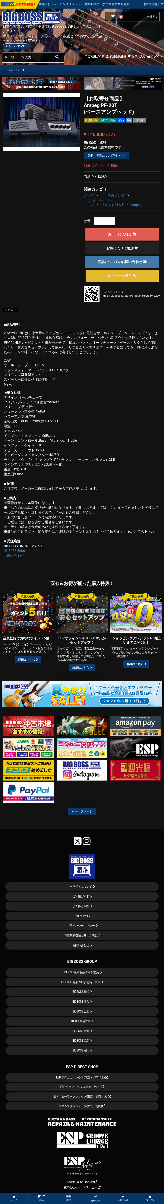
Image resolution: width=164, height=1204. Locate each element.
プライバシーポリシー (81, 925)
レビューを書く (122, 276)
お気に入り (136, 56)
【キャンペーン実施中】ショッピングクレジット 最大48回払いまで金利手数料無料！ (91, 4)
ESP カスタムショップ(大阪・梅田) (82, 1106)
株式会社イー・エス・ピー (82, 1187)
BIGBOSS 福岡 (80, 1050)
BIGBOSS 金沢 (80, 1011)
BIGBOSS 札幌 (80, 991)
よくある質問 (80, 906)
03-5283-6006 (14, 551)
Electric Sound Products (82, 1182)
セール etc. (96, 1198)
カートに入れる (122, 234)
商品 (41, 1198)
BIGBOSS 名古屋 (81, 1021)
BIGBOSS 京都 (80, 1031)
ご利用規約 (81, 916)
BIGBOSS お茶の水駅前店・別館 (80, 982)
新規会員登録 (115, 56)
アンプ (89, 195)
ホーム (14, 1198)
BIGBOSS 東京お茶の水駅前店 (81, 972)
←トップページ (82, 811)
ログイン (154, 56)
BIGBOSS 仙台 (80, 1001)
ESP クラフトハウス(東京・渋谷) (82, 1087)
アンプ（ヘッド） (99, 200)
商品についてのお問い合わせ (122, 262)
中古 (68, 1198)
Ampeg (136, 205)
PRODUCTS (13, 70)
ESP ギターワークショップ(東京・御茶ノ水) (82, 1096)
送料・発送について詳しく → (106, 155)
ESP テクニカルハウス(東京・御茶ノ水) (82, 1077)
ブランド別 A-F (112, 205)
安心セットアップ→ (16, 46)
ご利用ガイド (94, 56)
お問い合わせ (14, 555)
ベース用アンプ (113, 195)
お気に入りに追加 (122, 248)
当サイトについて (81, 886)
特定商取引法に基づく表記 (80, 935)
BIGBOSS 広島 (80, 1040)
